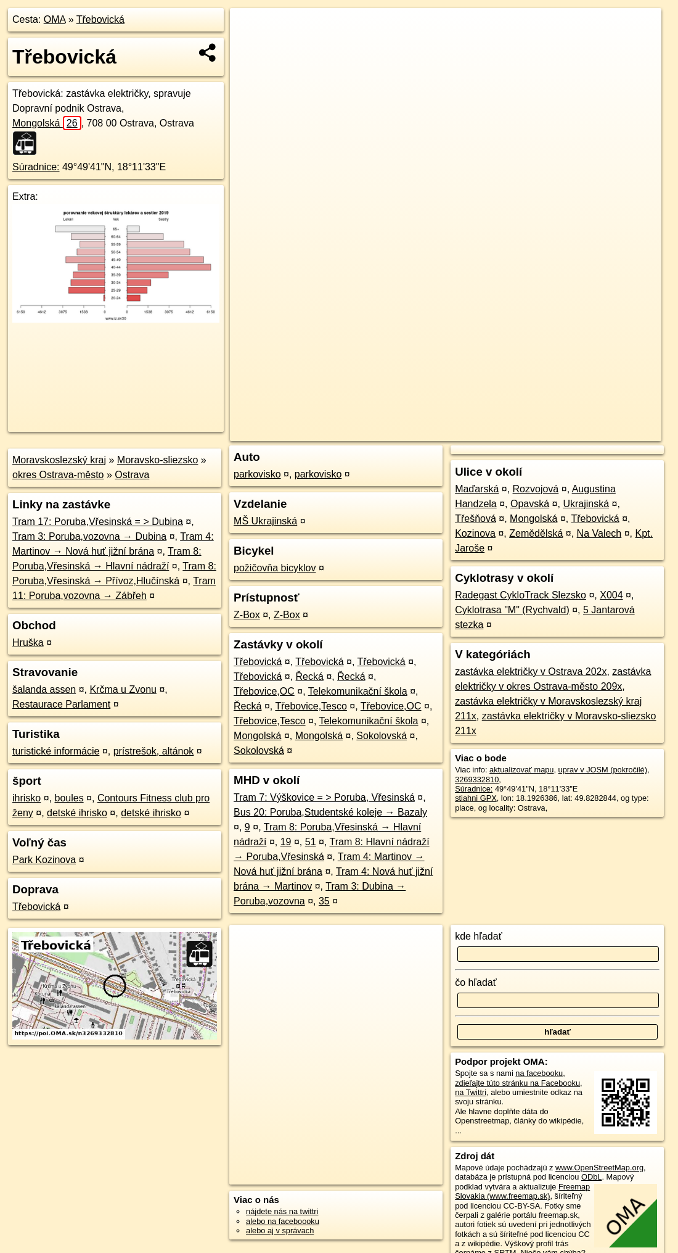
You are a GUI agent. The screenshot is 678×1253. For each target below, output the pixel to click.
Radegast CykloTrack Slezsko (520, 595)
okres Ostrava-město (58, 474)
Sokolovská (381, 735)
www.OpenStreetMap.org (599, 1167)
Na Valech (599, 533)
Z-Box (247, 615)
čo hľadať (476, 982)
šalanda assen (44, 689)
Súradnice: (36, 167)
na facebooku (539, 1073)
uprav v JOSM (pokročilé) (602, 769)
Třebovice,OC (264, 691)
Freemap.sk (512, 432)
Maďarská (477, 489)
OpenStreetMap (449, 432)
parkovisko (257, 474)
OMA (55, 19)
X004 (611, 595)
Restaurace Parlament (61, 704)
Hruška (28, 642)
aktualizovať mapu (521, 769)
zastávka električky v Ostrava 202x (531, 671)
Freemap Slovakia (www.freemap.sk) (522, 1191)
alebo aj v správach (280, 1230)
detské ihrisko (77, 813)
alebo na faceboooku (282, 1221)
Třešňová (475, 518)
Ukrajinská (586, 503)
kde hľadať (478, 936)
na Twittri (470, 1092)
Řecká (310, 676)
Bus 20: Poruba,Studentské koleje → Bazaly (330, 812)
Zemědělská (536, 533)
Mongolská (46, 123)
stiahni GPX (476, 798)
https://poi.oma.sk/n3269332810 (606, 432)
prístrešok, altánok (153, 751)
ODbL (591, 1176)
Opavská (529, 503)
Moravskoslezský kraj (59, 460)
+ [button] (251, 29)
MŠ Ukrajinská (265, 521)
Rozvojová (536, 489)
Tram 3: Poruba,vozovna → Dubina (89, 536)
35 (324, 901)
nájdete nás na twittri (282, 1211)
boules (68, 798)
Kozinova (475, 533)
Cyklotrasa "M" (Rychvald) (512, 610)
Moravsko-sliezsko (157, 460)
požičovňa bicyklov (275, 568)
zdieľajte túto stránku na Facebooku (517, 1083)
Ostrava (132, 474)
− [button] (251, 48)
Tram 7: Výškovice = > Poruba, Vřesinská (324, 797)
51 (310, 842)
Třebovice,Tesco (311, 706)
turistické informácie (55, 751)
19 (286, 842)
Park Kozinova (44, 859)
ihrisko (26, 798)
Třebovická (100, 19)
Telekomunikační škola (357, 691)
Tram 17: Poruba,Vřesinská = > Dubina (97, 521)
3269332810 (477, 779)
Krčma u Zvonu (122, 689)
